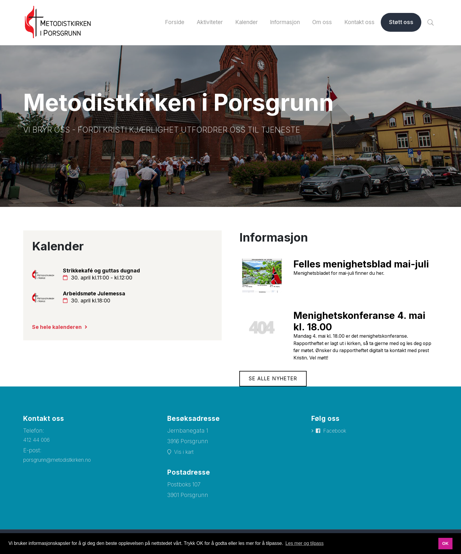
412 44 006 (37, 444)
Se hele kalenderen (59, 331)
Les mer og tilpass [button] (304, 543)
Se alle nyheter (275, 383)
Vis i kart (185, 456)
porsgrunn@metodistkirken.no (63, 464)
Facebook (336, 435)
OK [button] (445, 543)
